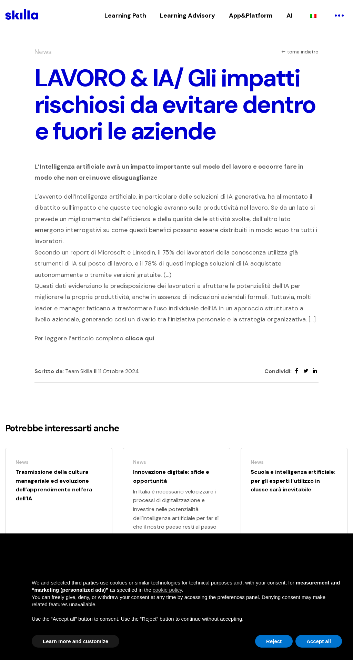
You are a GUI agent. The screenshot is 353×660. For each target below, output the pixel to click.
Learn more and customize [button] (75, 641)
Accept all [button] (318, 641)
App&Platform (251, 15)
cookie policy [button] (167, 590)
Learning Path (125, 15)
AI (289, 15)
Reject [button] (274, 641)
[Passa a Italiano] (313, 15)
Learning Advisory (187, 15)
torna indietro (300, 52)
